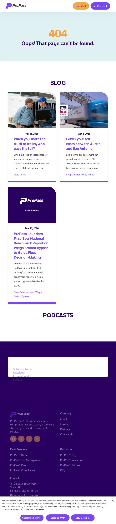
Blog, (16, 174)
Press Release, (21, 292)
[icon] (13, 451)
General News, (79, 174)
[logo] (16, 6)
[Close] (113, 500)
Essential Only (58, 517)
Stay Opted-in (83, 517)
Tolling (22, 174)
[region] (58, 510)
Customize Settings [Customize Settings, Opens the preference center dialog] (31, 517)
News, (32, 292)
